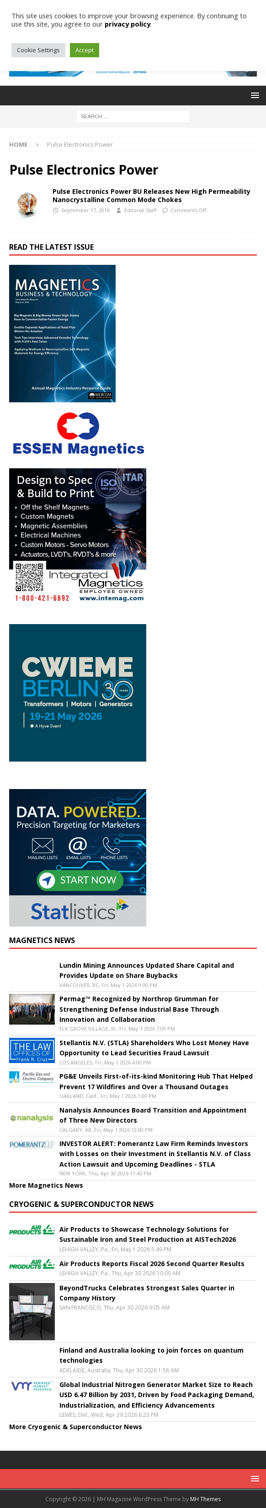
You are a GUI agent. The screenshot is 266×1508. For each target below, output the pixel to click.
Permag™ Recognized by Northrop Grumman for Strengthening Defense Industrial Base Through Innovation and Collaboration (139, 1009)
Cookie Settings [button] (38, 50)
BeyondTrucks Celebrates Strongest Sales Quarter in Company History (146, 1292)
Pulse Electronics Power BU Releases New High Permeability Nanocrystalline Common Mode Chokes (151, 195)
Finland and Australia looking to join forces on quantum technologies (151, 1355)
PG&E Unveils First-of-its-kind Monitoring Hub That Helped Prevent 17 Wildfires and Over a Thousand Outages (156, 1081)
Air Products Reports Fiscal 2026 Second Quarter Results (152, 1263)
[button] (253, 95)
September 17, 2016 (85, 210)
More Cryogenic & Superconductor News (75, 1426)
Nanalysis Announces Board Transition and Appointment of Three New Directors (153, 1115)
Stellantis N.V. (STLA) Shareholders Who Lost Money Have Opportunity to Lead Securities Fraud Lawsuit (154, 1047)
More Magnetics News (46, 1185)
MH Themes (205, 1499)
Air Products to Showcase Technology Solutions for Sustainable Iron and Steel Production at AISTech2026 (147, 1234)
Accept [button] (84, 50)
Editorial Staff (140, 210)
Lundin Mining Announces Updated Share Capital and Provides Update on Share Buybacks (146, 970)
